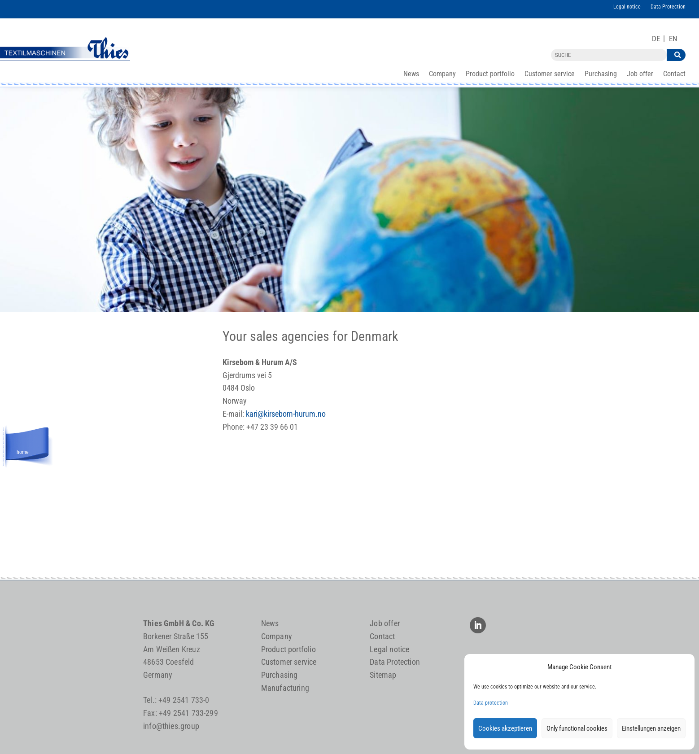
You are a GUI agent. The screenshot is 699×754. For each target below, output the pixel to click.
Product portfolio (490, 74)
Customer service (549, 74)
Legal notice (627, 7)
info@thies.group (171, 726)
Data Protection (668, 7)
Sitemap (383, 675)
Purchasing (601, 74)
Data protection (490, 703)
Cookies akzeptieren (505, 728)
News (411, 74)
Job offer (640, 74)
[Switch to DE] (655, 38)
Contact (674, 74)
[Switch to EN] (673, 38)
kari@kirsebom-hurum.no (286, 413)
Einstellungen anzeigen (651, 728)
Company (442, 74)
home (23, 451)
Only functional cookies (576, 728)
